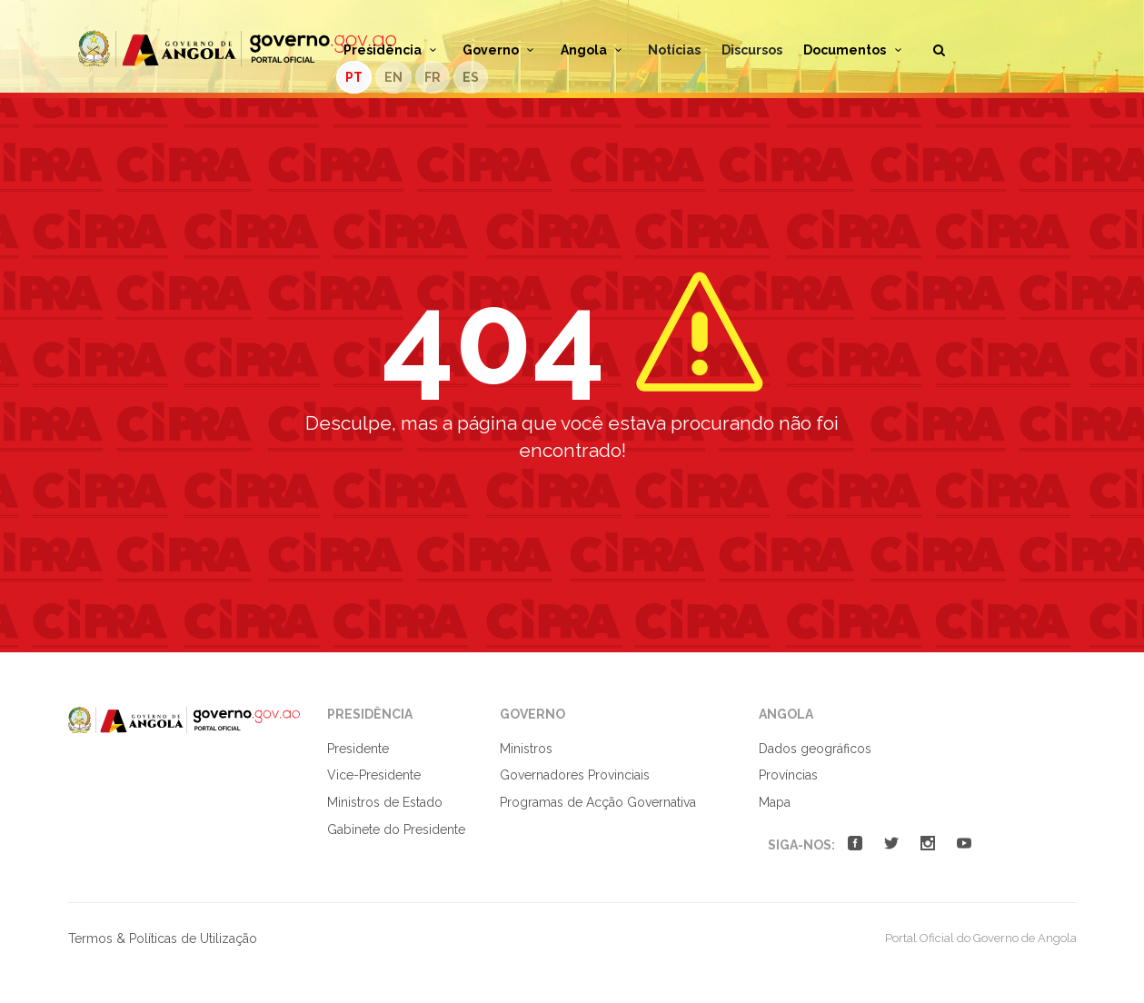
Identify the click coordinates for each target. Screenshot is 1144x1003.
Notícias (674, 50)
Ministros (526, 748)
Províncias (788, 775)
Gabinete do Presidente (396, 829)
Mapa (775, 802)
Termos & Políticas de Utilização (162, 938)
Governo (501, 50)
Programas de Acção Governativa (598, 802)
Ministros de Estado (385, 802)
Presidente (358, 748)
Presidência (393, 50)
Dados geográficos (815, 748)
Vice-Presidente (374, 775)
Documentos (855, 50)
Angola (594, 50)
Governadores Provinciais (575, 775)
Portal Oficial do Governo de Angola (237, 49)
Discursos (751, 50)
